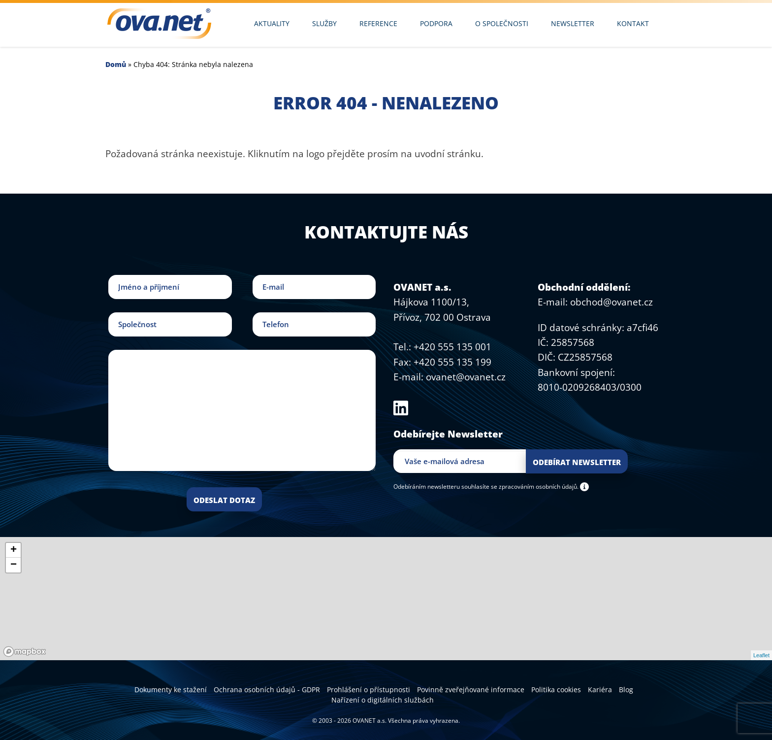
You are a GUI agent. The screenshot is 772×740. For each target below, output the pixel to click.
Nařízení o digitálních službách (382, 700)
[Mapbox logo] (24, 651)
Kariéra (600, 689)
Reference (378, 23)
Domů (115, 64)
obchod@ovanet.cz (611, 302)
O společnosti (501, 23)
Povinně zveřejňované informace (470, 689)
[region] (386, 598)
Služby (324, 23)
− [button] (13, 565)
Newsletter (572, 23)
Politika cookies (556, 689)
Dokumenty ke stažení (170, 689)
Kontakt (633, 23)
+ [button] (13, 550)
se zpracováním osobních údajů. (535, 486)
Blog (626, 689)
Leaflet (761, 655)
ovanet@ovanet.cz (466, 376)
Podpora (436, 23)
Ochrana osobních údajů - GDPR (267, 689)
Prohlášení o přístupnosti (368, 689)
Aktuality (272, 23)
